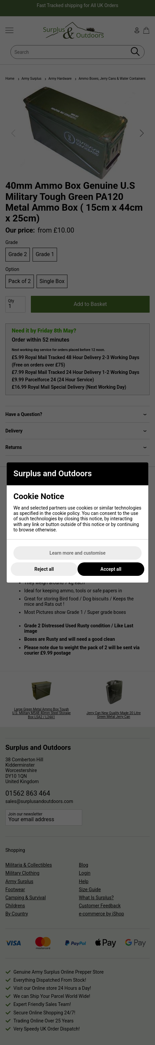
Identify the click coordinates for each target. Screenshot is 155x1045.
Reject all (44, 569)
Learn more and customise (78, 553)
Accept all (110, 569)
